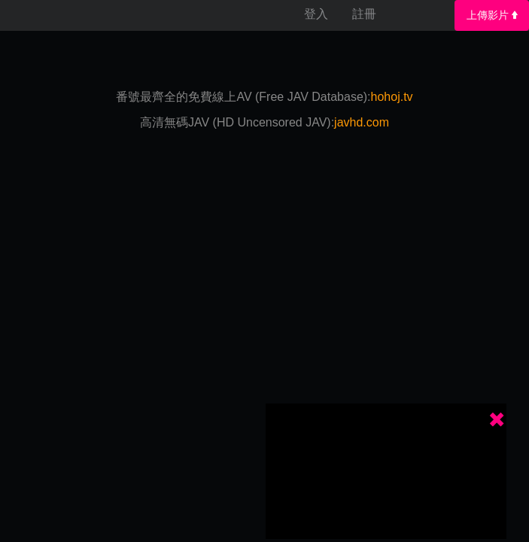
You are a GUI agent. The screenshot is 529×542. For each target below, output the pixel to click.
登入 (316, 14)
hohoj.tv (392, 96)
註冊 (364, 14)
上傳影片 (492, 15)
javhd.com (361, 122)
